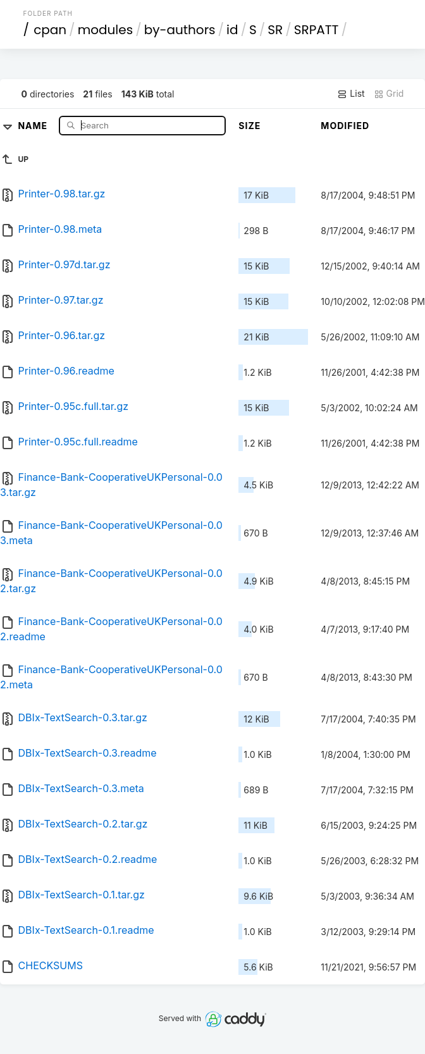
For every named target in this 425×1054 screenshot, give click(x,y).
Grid (389, 93)
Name (34, 125)
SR (275, 30)
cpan (50, 30)
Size (249, 125)
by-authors (180, 30)
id (232, 30)
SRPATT (316, 30)
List (350, 93)
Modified (345, 125)
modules (105, 30)
